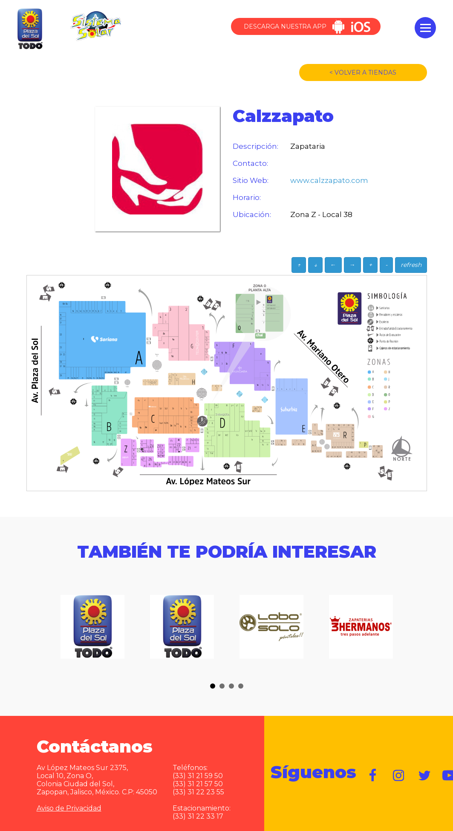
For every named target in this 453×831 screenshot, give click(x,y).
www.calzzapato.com (324, 180)
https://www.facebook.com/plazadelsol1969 (373, 775)
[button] (212, 686)
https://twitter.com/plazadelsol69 (424, 775)
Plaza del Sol (29, 29)
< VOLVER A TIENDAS (362, 72)
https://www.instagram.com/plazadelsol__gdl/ (398, 775)
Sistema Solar (95, 26)
